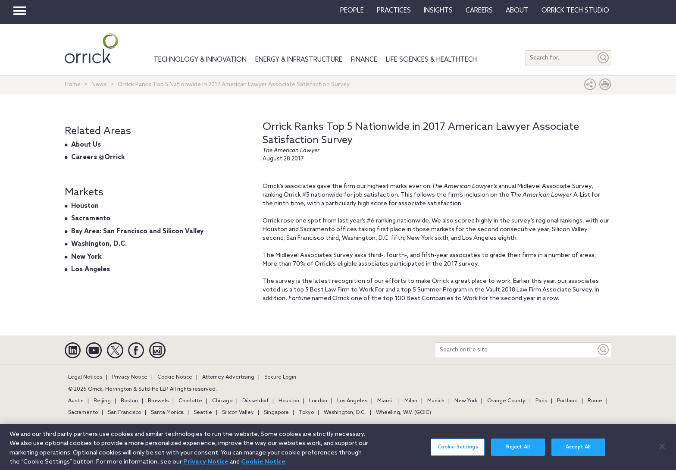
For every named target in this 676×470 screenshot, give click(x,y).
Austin (76, 401)
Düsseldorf (255, 401)
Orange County (506, 401)
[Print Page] (605, 86)
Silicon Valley (238, 413)
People (352, 11)
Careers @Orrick (98, 157)
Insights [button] (438, 11)
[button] (590, 86)
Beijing (102, 401)
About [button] (517, 11)
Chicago (222, 401)
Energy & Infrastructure (298, 60)
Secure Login (280, 377)
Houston (85, 206)
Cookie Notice (174, 377)
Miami (384, 401)
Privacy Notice (129, 377)
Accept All (578, 454)
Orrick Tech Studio (575, 11)
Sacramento (90, 218)
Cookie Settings (458, 454)
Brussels (158, 401)
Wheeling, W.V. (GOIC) (403, 413)
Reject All (518, 454)
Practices (394, 11)
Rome (595, 401)
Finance (364, 60)
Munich (435, 401)
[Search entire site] (515, 350)
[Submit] (603, 58)
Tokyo (306, 413)
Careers (479, 11)
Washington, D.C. (99, 244)
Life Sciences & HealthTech (431, 60)
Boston (129, 401)
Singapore (276, 413)
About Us (86, 145)
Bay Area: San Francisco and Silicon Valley (137, 231)
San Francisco (124, 413)
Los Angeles (90, 269)
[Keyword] (603, 350)
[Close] (662, 453)
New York (86, 257)
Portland (567, 401)
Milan (410, 401)
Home (73, 84)
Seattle (203, 413)
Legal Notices (85, 377)
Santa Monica (167, 413)
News (99, 84)
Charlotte (190, 401)
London (318, 401)
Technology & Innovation (200, 60)
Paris (541, 401)
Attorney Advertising (228, 377)
